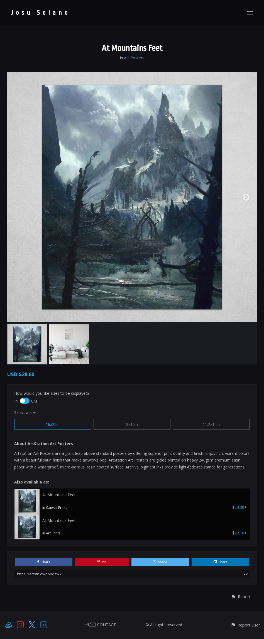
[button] (241, 596)
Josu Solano (40, 12)
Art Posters (134, 57)
